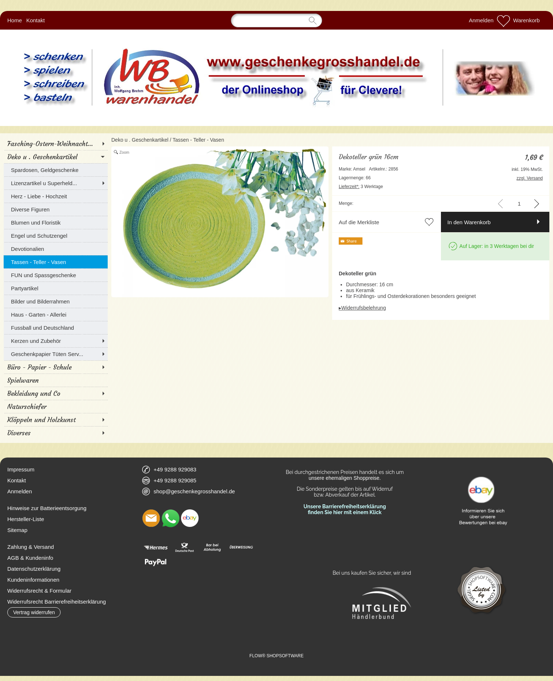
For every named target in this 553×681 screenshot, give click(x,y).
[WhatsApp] (170, 518)
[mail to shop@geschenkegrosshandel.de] (151, 518)
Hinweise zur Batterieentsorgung (47, 508)
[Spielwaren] (56, 380)
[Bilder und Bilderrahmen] (56, 301)
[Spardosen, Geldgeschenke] (56, 169)
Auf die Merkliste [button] (359, 222)
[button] (34, 612)
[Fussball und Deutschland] (56, 327)
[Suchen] (276, 20)
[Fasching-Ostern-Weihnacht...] (56, 143)
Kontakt (35, 20)
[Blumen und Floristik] (56, 222)
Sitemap (17, 530)
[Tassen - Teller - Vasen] (56, 261)
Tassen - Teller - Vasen (198, 140)
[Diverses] (56, 432)
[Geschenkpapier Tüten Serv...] (56, 353)
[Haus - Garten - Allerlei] (56, 314)
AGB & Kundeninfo (30, 558)
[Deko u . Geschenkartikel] (56, 156)
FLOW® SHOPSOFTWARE (276, 655)
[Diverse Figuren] (56, 209)
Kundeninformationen (33, 580)
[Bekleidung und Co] (56, 393)
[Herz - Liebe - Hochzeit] (56, 196)
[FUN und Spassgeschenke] (56, 275)
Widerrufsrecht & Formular (39, 591)
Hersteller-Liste (25, 519)
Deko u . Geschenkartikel (139, 140)
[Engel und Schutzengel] (56, 235)
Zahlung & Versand (30, 547)
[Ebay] (190, 518)
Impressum (20, 469)
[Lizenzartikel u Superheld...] (56, 183)
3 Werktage (361, 186)
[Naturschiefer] (56, 406)
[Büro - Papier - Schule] (56, 367)
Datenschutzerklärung (34, 569)
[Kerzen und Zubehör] (56, 340)
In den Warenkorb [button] (469, 222)
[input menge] (519, 203)
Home (14, 20)
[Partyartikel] (56, 288)
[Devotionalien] (56, 248)
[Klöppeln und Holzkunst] (56, 419)
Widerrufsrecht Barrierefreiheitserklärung (56, 601)
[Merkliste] (503, 20)
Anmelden (481, 20)
